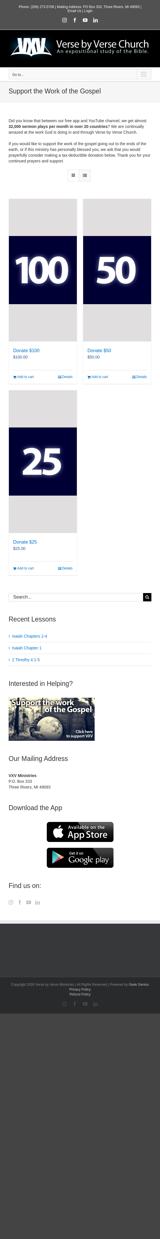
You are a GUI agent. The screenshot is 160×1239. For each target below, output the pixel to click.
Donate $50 (99, 350)
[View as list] (84, 175)
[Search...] (76, 597)
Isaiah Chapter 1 (27, 648)
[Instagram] (11, 902)
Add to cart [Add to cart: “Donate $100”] (25, 377)
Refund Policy (80, 994)
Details (67, 377)
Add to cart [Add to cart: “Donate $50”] (99, 377)
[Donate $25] (43, 461)
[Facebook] (19, 902)
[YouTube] (28, 902)
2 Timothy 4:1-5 (26, 659)
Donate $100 (26, 350)
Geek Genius (139, 985)
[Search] (147, 597)
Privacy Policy (80, 989)
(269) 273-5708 (42, 7)
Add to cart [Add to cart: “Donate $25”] (25, 568)
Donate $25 (25, 542)
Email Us (74, 11)
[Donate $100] (43, 270)
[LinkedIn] (37, 902)
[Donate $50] (117, 270)
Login (88, 11)
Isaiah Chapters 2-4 (29, 636)
